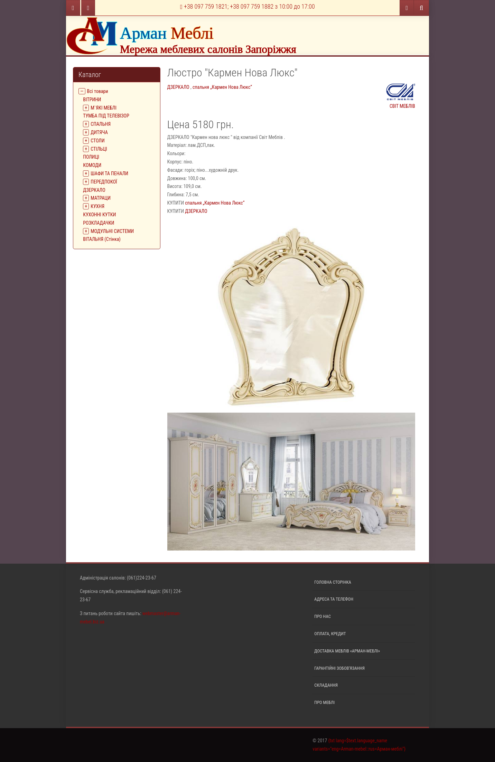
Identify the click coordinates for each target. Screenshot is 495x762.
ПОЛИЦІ (91, 157)
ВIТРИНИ (92, 99)
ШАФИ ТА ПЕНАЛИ (109, 173)
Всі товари (97, 91)
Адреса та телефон (333, 599)
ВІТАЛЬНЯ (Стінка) (102, 239)
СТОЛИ (97, 140)
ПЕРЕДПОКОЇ (104, 182)
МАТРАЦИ (101, 198)
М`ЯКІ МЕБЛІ (103, 108)
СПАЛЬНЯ (101, 124)
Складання (326, 685)
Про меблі (324, 702)
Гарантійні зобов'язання (339, 668)
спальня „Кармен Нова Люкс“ (222, 87)
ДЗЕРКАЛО (94, 190)
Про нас (322, 616)
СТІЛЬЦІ (99, 149)
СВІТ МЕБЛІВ (400, 95)
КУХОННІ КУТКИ (99, 214)
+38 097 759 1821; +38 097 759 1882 (247, 6)
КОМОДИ (92, 165)
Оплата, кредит (330, 633)
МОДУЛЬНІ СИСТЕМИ (112, 231)
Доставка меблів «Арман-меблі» (347, 650)
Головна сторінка (332, 582)
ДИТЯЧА (99, 132)
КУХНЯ (97, 206)
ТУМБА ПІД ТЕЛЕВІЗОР (106, 116)
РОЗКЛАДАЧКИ (98, 223)
